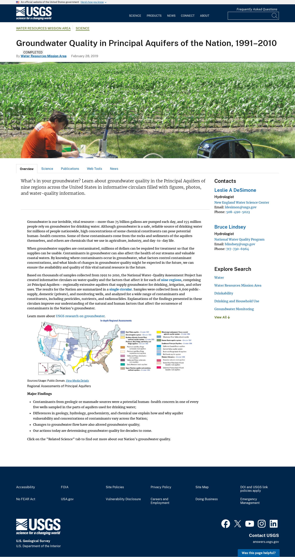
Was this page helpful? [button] (259, 553)
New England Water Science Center (241, 202)
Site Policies (115, 487)
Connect (188, 15)
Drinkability (223, 293)
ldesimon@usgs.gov (240, 207)
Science (135, 15)
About (204, 15)
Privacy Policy (161, 487)
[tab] (26, 168)
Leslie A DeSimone (235, 190)
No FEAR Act (25, 499)
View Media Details (77, 380)
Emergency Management (250, 501)
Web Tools (94, 169)
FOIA (64, 487)
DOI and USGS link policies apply (254, 489)
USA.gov (67, 499)
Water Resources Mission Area (43, 28)
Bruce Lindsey (230, 227)
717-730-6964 (237, 249)
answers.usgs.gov (266, 542)
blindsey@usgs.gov (240, 244)
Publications (70, 169)
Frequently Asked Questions (257, 9)
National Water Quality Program (239, 239)
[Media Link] (115, 348)
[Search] (275, 16)
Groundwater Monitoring (234, 309)
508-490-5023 (238, 212)
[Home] (34, 19)
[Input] (253, 16)
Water (219, 277)
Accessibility (25, 487)
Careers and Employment (160, 501)
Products (154, 15)
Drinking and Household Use (236, 301)
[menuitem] (135, 13)
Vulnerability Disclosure (123, 499)
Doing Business (206, 499)
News (171, 15)
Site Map (202, 487)
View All (222, 317)
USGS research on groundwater (80, 316)
